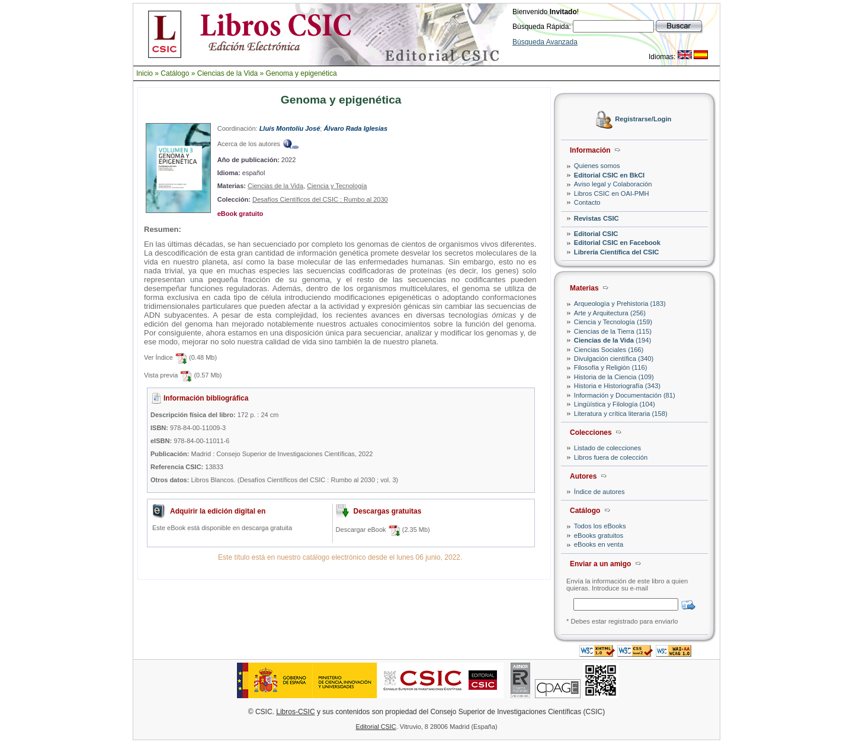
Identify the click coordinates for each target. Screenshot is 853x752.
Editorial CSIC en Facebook (617, 242)
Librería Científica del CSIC (616, 252)
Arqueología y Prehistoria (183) (620, 303)
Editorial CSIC (596, 233)
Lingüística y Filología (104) (614, 404)
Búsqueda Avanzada (545, 42)
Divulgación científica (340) (613, 358)
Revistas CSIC (596, 218)
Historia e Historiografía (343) (617, 385)
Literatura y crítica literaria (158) (621, 413)
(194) (612, 340)
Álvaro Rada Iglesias (355, 128)
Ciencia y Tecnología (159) (613, 321)
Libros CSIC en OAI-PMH (611, 193)
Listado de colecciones (607, 447)
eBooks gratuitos (598, 535)
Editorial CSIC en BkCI (609, 175)
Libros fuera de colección (610, 457)
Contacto (587, 202)
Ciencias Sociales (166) (609, 349)
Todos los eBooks (600, 526)
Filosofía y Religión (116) (610, 367)
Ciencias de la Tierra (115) (613, 331)
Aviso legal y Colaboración (613, 184)
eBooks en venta (598, 544)
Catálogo (175, 73)
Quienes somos (597, 165)
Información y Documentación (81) (624, 395)
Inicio (144, 73)
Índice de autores (599, 491)
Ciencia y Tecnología (337, 185)
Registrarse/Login (643, 119)
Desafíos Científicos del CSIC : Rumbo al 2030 (320, 199)
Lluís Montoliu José (289, 128)
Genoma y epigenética (301, 73)
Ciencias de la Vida (227, 73)
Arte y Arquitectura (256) (610, 313)
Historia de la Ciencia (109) (614, 376)
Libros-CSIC (295, 712)
